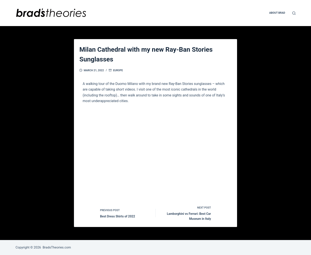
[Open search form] (294, 13)
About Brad (277, 12)
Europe (118, 70)
